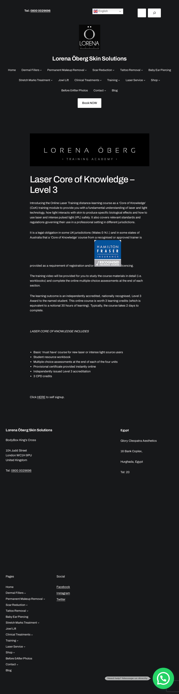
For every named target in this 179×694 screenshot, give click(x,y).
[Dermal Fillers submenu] (41, 70)
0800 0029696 (40, 10)
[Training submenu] (119, 80)
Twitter (61, 599)
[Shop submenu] (159, 80)
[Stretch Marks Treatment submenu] (52, 80)
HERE (41, 397)
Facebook (63, 587)
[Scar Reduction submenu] (113, 70)
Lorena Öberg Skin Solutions (89, 59)
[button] (163, 678)
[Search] (154, 13)
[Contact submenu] (105, 90)
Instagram (63, 593)
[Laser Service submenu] (144, 80)
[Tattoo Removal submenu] (142, 70)
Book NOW (89, 103)
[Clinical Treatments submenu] (101, 80)
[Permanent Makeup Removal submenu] (86, 70)
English (100, 11)
